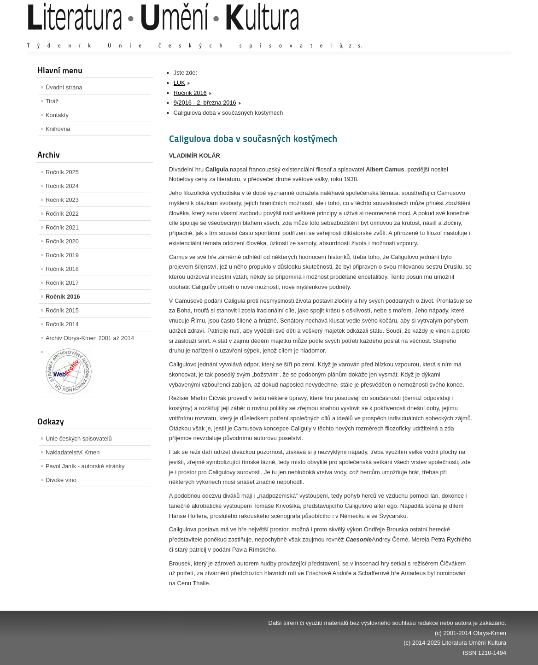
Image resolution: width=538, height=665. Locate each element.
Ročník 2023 (62, 199)
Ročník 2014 (62, 324)
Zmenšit (478, 36)
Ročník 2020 (62, 241)
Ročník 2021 (62, 227)
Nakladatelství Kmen (72, 452)
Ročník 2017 (62, 282)
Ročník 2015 (62, 310)
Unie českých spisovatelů (79, 438)
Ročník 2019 (62, 255)
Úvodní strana (64, 87)
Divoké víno (61, 480)
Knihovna (58, 128)
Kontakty (57, 115)
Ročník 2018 (62, 268)
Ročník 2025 (62, 172)
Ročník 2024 (62, 185)
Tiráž (52, 101)
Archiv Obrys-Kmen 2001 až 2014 (90, 338)
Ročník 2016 (63, 296)
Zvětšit (425, 36)
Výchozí (451, 36)
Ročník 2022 (62, 213)
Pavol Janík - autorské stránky (85, 466)
